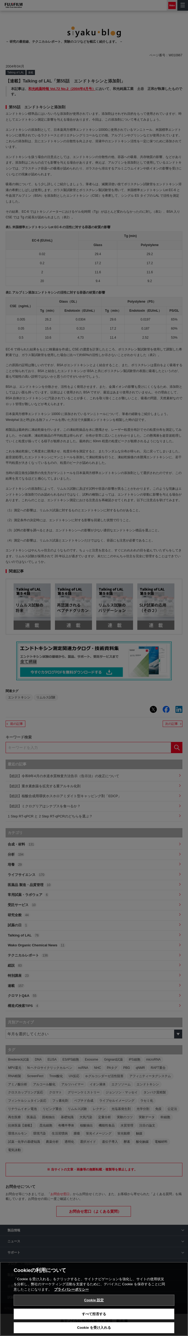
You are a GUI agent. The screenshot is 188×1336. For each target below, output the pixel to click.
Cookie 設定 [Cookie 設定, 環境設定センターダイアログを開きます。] (94, 1300)
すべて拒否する (94, 1314)
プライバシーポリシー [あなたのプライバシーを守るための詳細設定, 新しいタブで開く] (71, 1289)
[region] (94, 1299)
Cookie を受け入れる (94, 1328)
